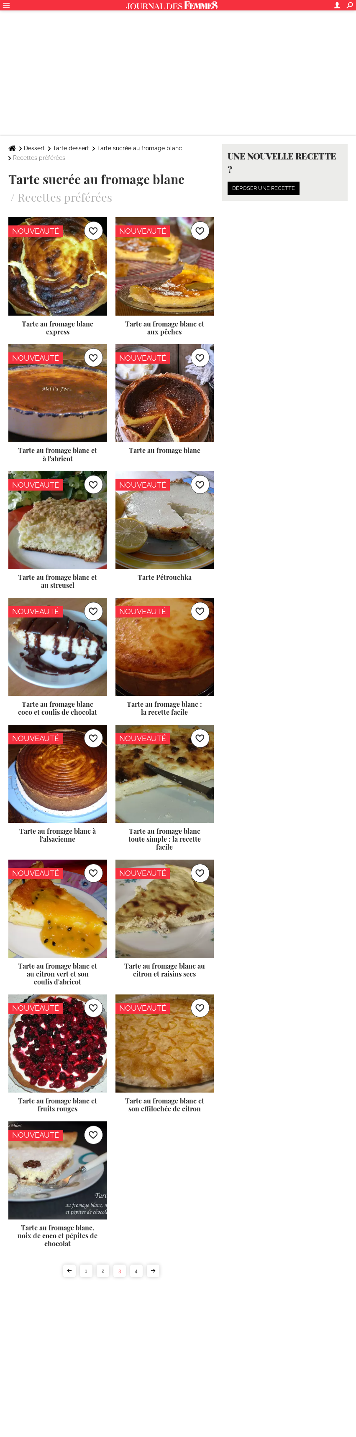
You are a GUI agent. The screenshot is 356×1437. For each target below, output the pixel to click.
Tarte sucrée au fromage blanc (139, 148)
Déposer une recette (263, 188)
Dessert (34, 148)
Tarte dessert (71, 148)
